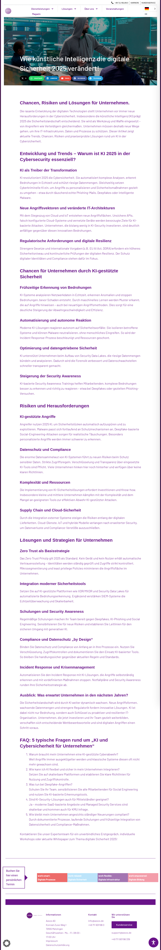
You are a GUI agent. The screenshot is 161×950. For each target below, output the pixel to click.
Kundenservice (124, 924)
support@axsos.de (121, 932)
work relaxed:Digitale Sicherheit (77, 877)
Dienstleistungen (42, 9)
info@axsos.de (96, 920)
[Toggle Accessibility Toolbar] (153, 942)
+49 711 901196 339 (121, 939)
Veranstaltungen (115, 8)
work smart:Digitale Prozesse (46, 877)
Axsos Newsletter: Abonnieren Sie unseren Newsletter (64, 902)
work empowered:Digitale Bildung (138, 877)
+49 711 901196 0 (96, 924)
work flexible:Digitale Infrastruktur (109, 877)
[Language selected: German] (150, 9)
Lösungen (69, 9)
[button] (24, 78)
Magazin (36, 13)
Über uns (91, 9)
